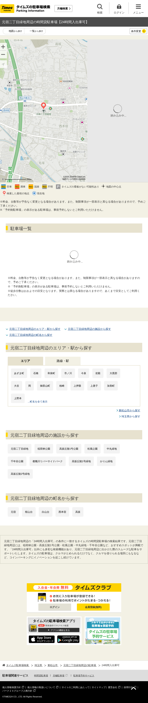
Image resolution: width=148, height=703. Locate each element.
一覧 (36, 31)
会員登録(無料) (93, 607)
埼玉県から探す (130, 416)
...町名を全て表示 (37, 401)
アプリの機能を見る (60, 630)
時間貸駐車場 (41, 675)
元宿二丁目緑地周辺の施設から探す (89, 328)
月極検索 (62, 8)
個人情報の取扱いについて (41, 687)
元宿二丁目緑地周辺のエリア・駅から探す (35, 328)
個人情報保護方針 (11, 687)
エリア (25, 361)
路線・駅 (63, 361)
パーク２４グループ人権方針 (17, 690)
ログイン (55, 607)
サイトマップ (99, 687)
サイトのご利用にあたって (75, 687)
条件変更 (138, 31)
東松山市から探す (129, 410)
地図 (15, 31)
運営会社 (112, 687)
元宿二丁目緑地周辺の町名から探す (30, 334)
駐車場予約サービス (83, 675)
